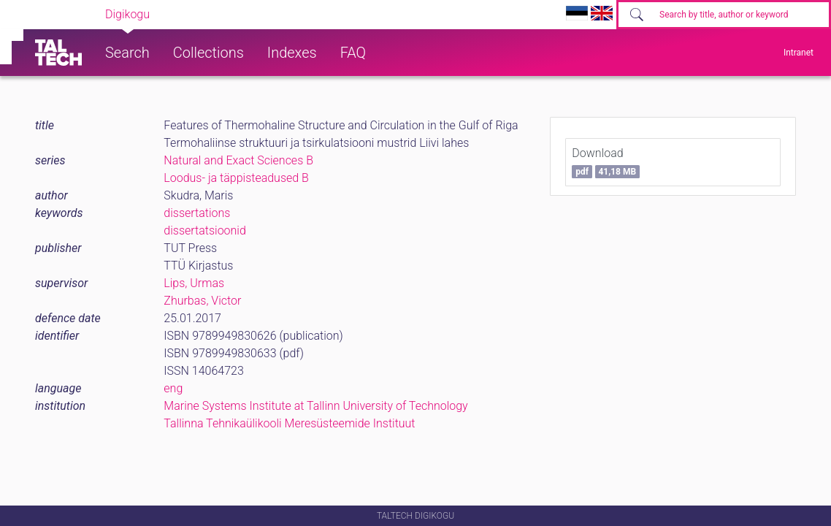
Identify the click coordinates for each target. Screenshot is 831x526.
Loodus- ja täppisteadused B (236, 178)
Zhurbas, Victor (202, 301)
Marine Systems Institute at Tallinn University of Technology (315, 406)
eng (173, 388)
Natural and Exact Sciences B (238, 160)
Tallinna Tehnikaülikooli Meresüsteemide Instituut (289, 423)
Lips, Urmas (194, 283)
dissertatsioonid (205, 230)
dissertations (197, 213)
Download (606, 162)
